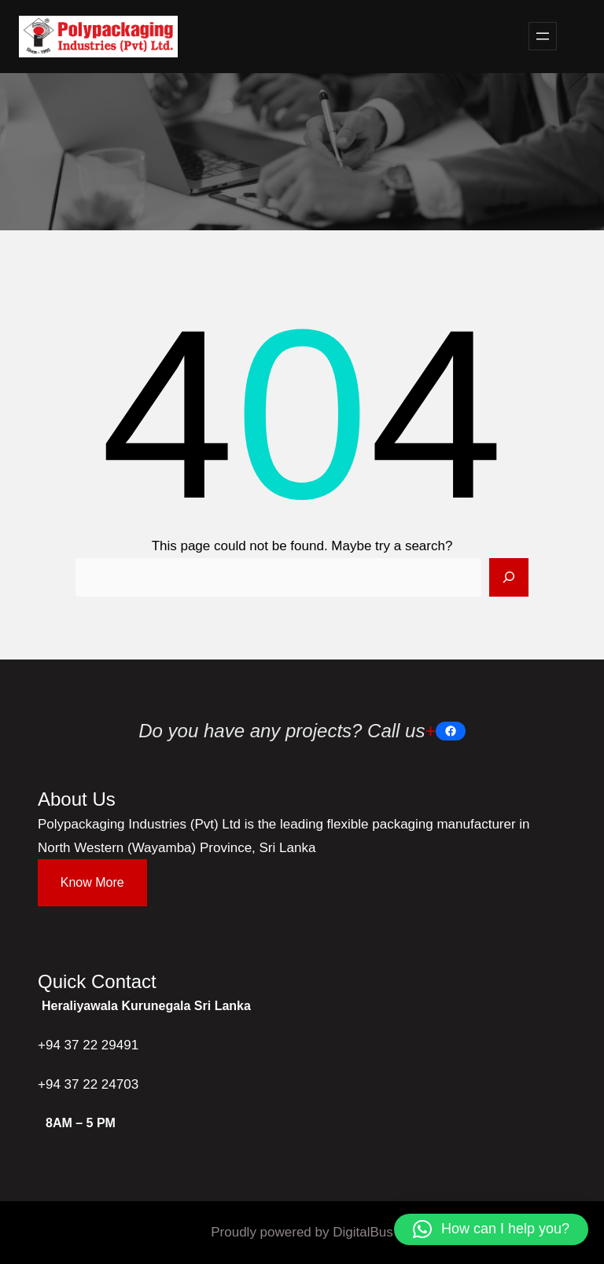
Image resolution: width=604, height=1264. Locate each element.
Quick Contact (97, 981)
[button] (491, 1229)
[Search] (508, 577)
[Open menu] (542, 36)
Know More (92, 882)
